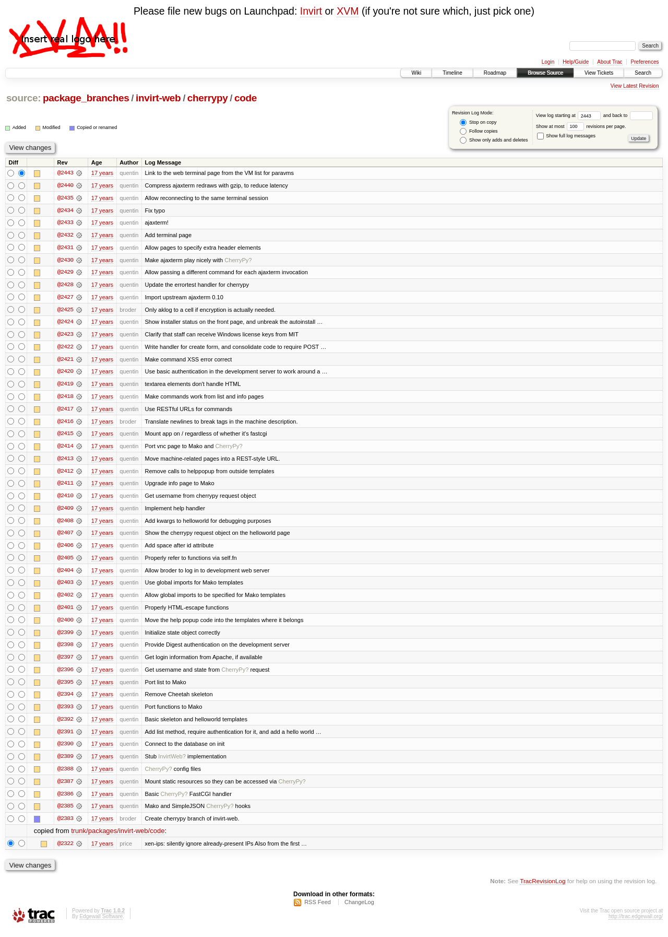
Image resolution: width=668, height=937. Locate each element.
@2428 (65, 286)
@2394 (65, 699)
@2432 (65, 235)
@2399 (65, 637)
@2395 (65, 687)
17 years (102, 173)
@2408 (65, 524)
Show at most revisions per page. (581, 126)
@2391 (65, 737)
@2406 (65, 549)
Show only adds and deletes (494, 140)
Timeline (452, 73)
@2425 (65, 311)
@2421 (65, 361)
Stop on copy (478, 122)
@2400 (65, 624)
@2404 (65, 574)
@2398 (65, 649)
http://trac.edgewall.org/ (636, 923)
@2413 (65, 461)
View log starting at (569, 115)
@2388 (65, 774)
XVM (348, 11)
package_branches (86, 97)
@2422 (65, 348)
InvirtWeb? (172, 762)
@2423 (65, 336)
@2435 (65, 198)
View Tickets (598, 73)
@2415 (65, 436)
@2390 (65, 749)
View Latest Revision (635, 86)
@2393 (65, 712)
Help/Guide (576, 62)
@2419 (65, 386)
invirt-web (158, 97)
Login (548, 62)
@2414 (65, 448)
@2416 (65, 423)
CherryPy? (238, 260)
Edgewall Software (101, 923)
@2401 (65, 611)
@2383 (65, 825)
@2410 (65, 499)
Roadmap (495, 73)
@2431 (65, 248)
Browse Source (545, 73)
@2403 (65, 586)
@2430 (65, 260)
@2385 (65, 812)
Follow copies (478, 131)
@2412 (65, 474)
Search (643, 73)
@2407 (65, 536)
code (245, 97)
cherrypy (207, 97)
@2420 (65, 373)
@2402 (65, 599)
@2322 (65, 850)
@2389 (65, 762)
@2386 (65, 799)
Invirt (311, 11)
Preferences (645, 62)
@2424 (65, 323)
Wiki (416, 73)
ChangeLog (359, 909)
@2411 (65, 486)
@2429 (65, 273)
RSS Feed (317, 909)
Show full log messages (566, 135)
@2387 (65, 787)
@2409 (65, 511)
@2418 (65, 398)
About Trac (609, 62)
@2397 (65, 662)
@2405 (65, 561)
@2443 (65, 173)
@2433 (65, 223)
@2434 (65, 210)
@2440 (65, 185)
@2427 (65, 298)
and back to (628, 115)
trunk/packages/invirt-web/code (117, 837)
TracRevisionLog (542, 887)
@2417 (65, 411)
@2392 (65, 724)
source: (23, 97)
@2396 (65, 674)
